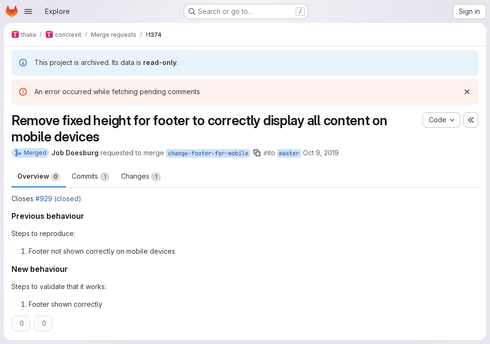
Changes (141, 177)
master (289, 153)
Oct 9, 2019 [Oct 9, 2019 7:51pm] (321, 153)
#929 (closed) (58, 198)
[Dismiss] (467, 91)
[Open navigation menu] (28, 11)
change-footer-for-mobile (208, 153)
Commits (91, 177)
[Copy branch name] (257, 153)
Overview (38, 177)
